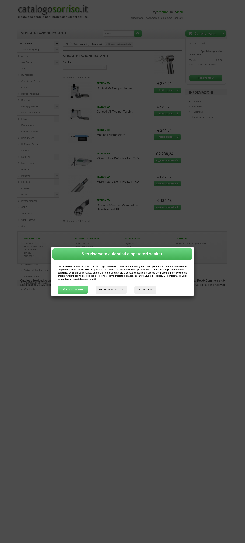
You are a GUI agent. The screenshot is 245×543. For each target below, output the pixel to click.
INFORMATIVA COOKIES (111, 290)
